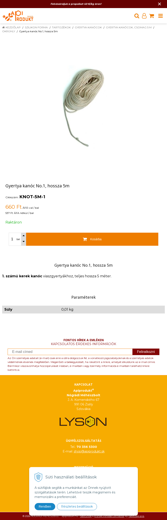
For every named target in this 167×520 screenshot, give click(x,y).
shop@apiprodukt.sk (89, 451)
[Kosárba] (92, 239)
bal (18, 239)
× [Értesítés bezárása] (160, 3)
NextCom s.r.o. (136, 516)
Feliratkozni (146, 352)
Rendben (45, 506)
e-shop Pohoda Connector (109, 516)
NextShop (86, 516)
